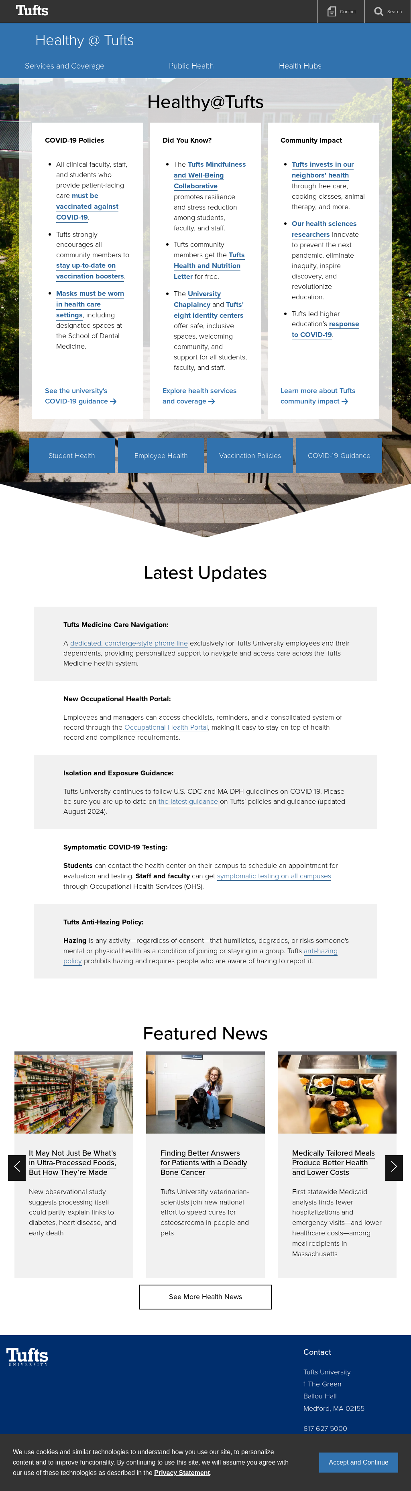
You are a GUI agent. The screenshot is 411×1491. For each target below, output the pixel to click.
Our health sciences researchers (324, 229)
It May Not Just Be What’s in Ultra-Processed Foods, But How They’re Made (72, 1162)
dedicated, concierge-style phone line (129, 643)
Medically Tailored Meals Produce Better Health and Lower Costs (333, 1162)
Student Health (72, 455)
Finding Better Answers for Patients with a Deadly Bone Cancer (204, 1162)
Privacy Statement (182, 1472)
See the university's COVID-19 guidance (76, 395)
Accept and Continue (359, 1462)
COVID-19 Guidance (339, 455)
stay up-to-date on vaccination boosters (90, 270)
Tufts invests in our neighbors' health (323, 169)
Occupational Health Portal (166, 727)
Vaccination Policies (250, 455)
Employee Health (161, 455)
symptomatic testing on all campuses (274, 875)
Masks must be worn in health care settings (90, 304)
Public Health (191, 65)
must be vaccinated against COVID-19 (87, 206)
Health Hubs (300, 65)
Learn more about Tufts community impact (318, 395)
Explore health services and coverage (200, 395)
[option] (73, 1164)
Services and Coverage (64, 65)
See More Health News (205, 1296)
